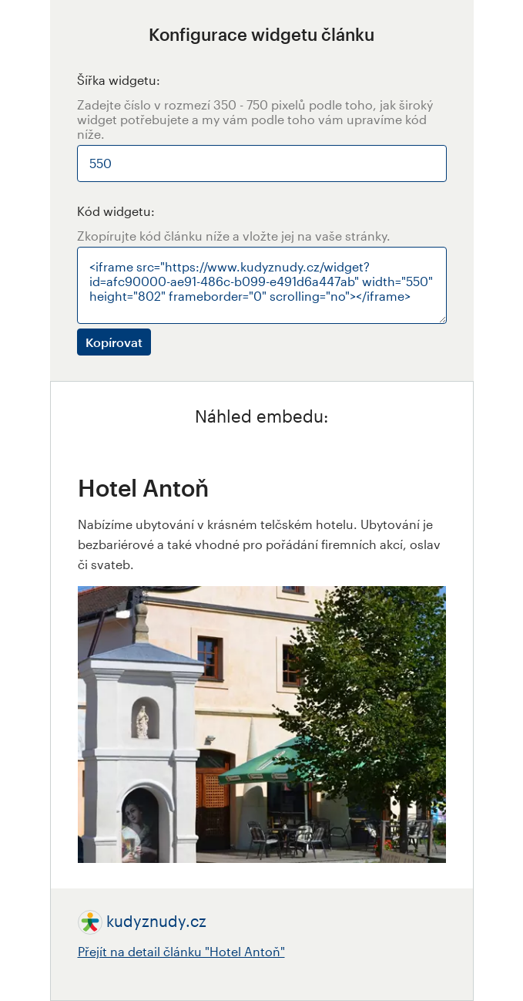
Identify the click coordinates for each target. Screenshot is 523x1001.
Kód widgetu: (116, 211)
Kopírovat (113, 342)
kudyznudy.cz (156, 921)
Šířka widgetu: (118, 79)
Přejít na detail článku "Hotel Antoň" (181, 951)
